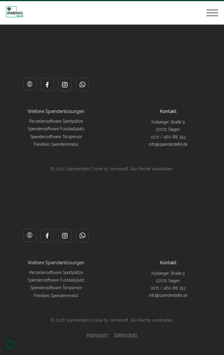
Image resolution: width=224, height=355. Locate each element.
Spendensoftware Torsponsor (56, 136)
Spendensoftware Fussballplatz (56, 128)
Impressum (97, 334)
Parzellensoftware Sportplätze (56, 121)
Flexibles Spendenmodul (56, 144)
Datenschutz (125, 334)
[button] (10, 344)
